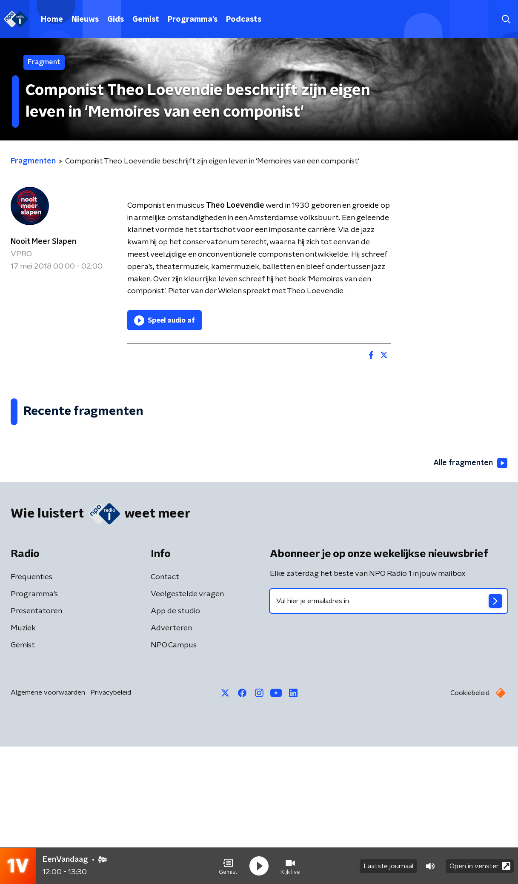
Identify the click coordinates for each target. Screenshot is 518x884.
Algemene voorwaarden (48, 830)
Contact (165, 714)
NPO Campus (174, 783)
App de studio (175, 748)
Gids (115, 19)
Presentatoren (36, 748)
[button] (228, 866)
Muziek (23, 766)
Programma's (193, 19)
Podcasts (243, 19)
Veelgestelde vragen (187, 731)
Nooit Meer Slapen (43, 242)
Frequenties (31, 714)
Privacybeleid (110, 830)
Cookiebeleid (469, 830)
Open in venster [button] (479, 866)
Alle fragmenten (470, 600)
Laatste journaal (388, 866)
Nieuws (85, 19)
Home (52, 19)
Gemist (145, 19)
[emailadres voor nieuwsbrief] (389, 738)
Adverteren (171, 766)
